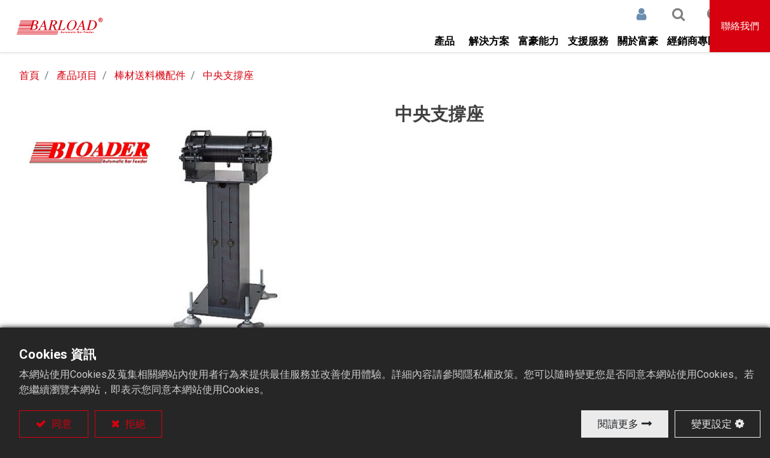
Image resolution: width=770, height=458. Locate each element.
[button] (645, 14)
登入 (608, 14)
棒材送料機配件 (150, 75)
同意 (60, 424)
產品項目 (77, 75)
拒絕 (134, 424)
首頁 (29, 75)
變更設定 (711, 424)
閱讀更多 (618, 424)
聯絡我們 (741, 26)
